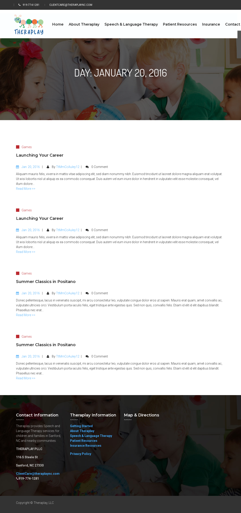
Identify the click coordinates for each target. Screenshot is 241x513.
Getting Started (81, 426)
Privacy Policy (80, 454)
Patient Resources (83, 440)
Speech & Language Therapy (91, 436)
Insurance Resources (85, 445)
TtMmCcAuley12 (67, 167)
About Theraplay (82, 431)
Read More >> (25, 188)
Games (27, 147)
